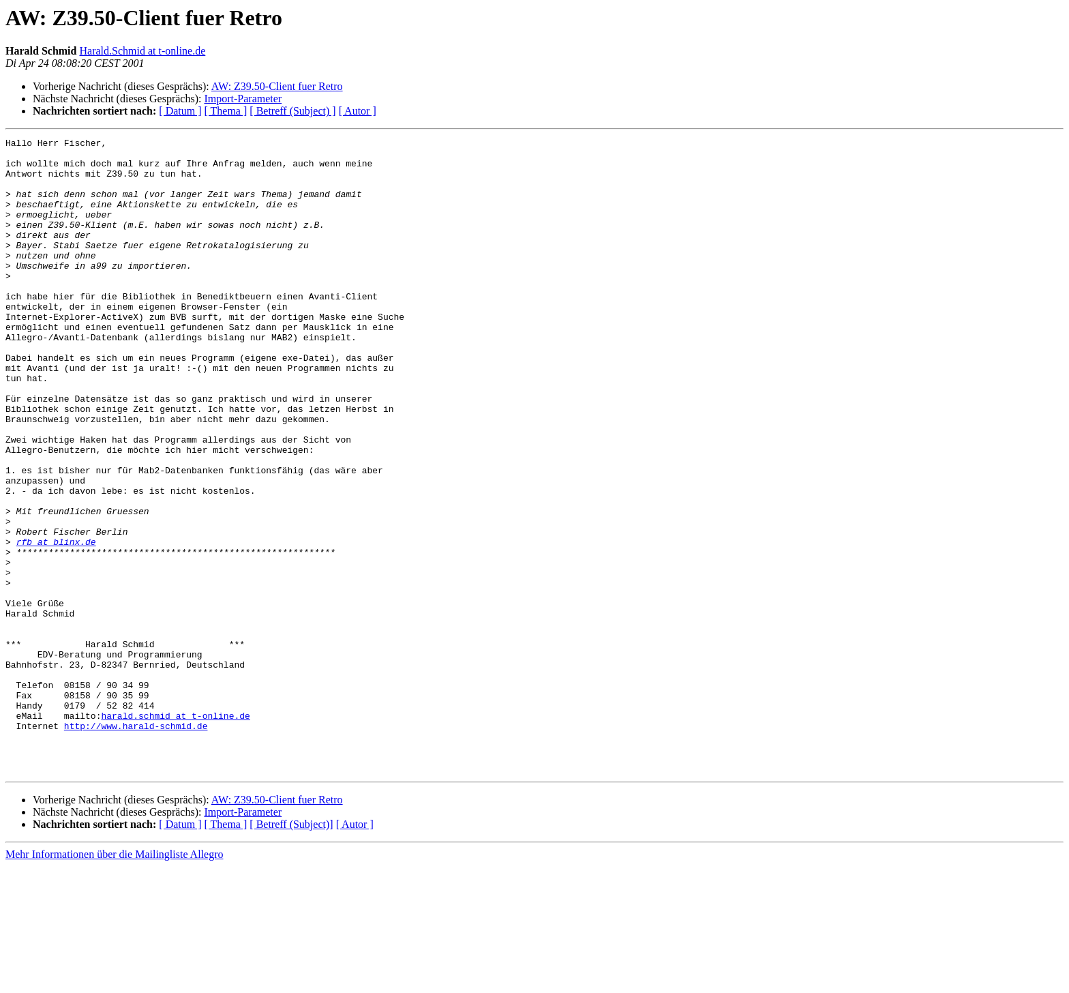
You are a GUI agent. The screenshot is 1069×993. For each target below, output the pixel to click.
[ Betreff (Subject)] (291, 951)
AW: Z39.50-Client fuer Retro (277, 86)
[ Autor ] (357, 111)
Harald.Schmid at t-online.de (142, 51)
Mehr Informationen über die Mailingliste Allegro (114, 981)
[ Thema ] (226, 111)
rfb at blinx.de (56, 623)
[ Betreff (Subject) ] (292, 111)
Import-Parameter (243, 98)
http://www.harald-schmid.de (136, 844)
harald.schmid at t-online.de (175, 832)
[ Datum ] (180, 111)
